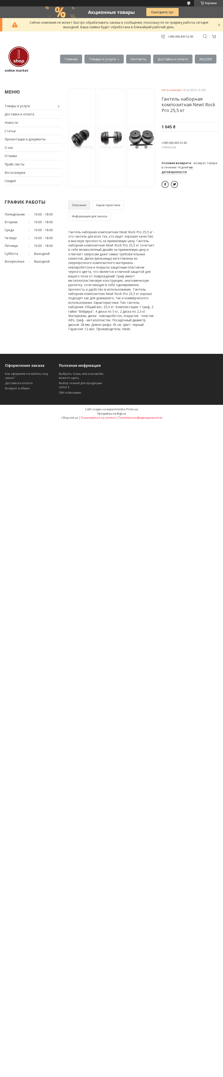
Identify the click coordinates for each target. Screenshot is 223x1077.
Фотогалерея (15, 172)
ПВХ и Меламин (70, 392)
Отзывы (11, 156)
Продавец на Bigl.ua (111, 413)
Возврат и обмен (17, 388)
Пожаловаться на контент (98, 418)
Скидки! (10, 181)
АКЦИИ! (205, 59)
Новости (11, 122)
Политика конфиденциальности (140, 418)
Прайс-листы (14, 164)
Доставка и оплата (173, 59)
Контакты (138, 59)
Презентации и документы (25, 139)
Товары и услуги (102, 59)
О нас (9, 147)
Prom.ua (132, 409)
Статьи (10, 131)
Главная (71, 59)
